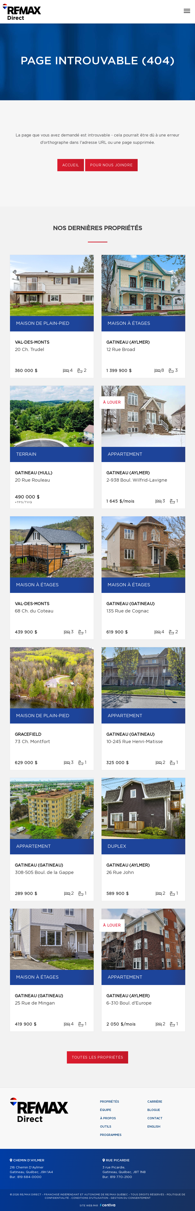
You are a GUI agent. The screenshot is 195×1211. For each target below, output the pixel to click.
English (153, 1126)
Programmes (111, 1134)
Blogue (153, 1110)
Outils (105, 1126)
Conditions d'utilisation (89, 1198)
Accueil (70, 165)
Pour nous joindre (111, 165)
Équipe (105, 1110)
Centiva (107, 1205)
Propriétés (109, 1101)
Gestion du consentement (131, 1198)
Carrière (154, 1101)
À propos (108, 1118)
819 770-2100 (121, 1177)
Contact (155, 1118)
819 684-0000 (29, 1177)
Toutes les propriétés (97, 1057)
